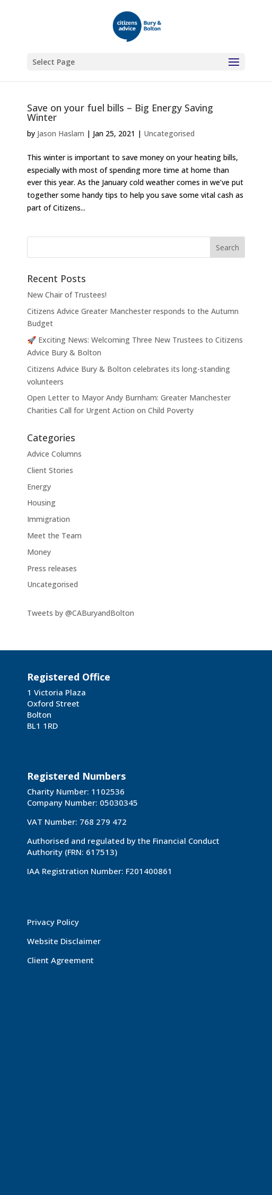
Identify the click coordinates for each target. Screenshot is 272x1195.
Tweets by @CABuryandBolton (80, 613)
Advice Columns (54, 454)
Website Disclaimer (64, 941)
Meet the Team (54, 535)
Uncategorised (169, 133)
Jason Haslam (60, 133)
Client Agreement (60, 960)
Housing (41, 503)
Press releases (52, 568)
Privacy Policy (53, 922)
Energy (39, 487)
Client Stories (50, 470)
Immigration (48, 519)
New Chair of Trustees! (67, 295)
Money (39, 552)
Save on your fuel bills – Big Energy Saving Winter (120, 112)
